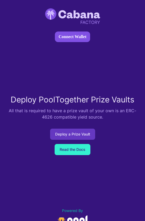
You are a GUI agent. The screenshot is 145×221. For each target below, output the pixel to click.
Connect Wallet (72, 36)
